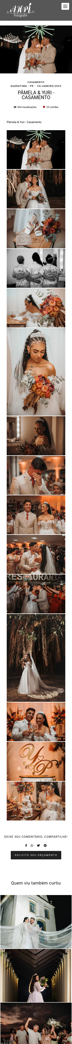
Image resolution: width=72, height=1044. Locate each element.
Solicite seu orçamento (36, 855)
